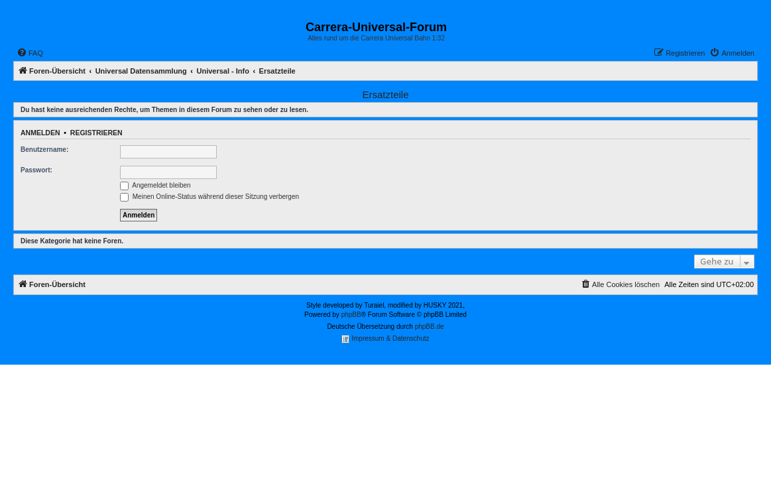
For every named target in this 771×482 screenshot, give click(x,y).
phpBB (351, 314)
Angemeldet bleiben (155, 185)
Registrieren (96, 133)
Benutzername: (44, 149)
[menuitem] (30, 53)
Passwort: (36, 170)
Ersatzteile (385, 94)
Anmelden (40, 133)
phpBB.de (429, 326)
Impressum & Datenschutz (385, 339)
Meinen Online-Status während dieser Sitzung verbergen (209, 196)
